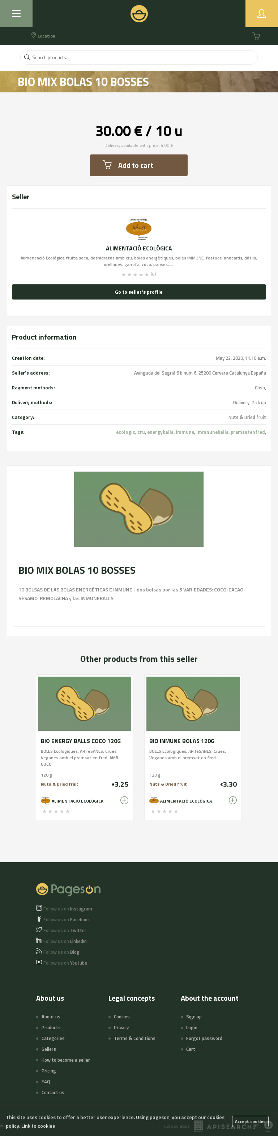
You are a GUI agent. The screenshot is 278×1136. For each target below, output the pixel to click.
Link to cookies (38, 1126)
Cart (190, 1049)
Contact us (53, 1092)
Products (51, 1027)
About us (51, 1016)
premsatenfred (248, 432)
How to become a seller (66, 1059)
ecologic (125, 432)
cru (141, 432)
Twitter (64, 930)
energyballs (160, 432)
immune (185, 432)
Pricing (49, 1070)
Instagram (67, 908)
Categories (53, 1038)
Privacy (121, 1027)
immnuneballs (212, 432)
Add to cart (128, 165)
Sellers (49, 1049)
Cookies (122, 1016)
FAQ (46, 1081)
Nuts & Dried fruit (247, 417)
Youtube (65, 962)
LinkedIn (65, 941)
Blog (61, 952)
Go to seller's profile (139, 292)
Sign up (194, 1016)
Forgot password (204, 1038)
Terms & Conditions (134, 1038)
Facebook (66, 919)
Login (191, 1027)
